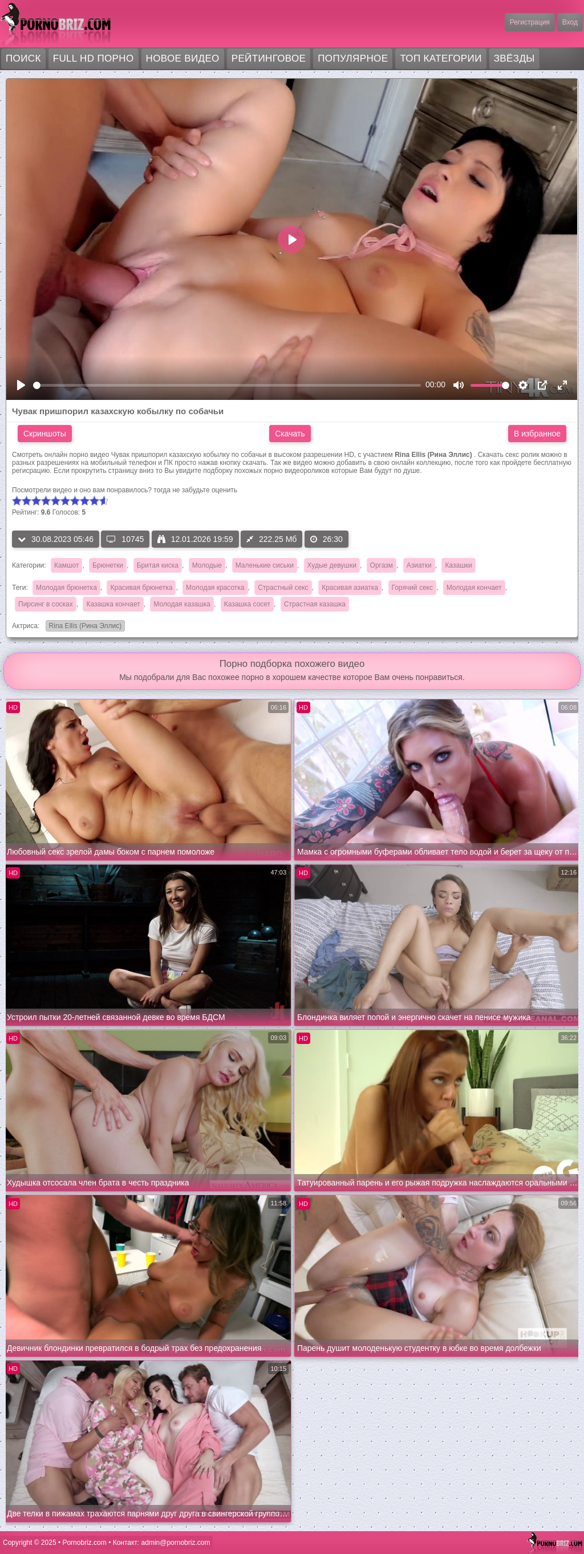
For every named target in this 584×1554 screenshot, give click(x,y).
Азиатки (419, 565)
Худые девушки (331, 565)
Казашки (458, 565)
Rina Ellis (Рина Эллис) (84, 627)
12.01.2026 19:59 (195, 539)
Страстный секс (283, 588)
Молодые (207, 565)
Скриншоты (44, 433)
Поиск (23, 58)
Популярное (353, 58)
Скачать (290, 433)
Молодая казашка (181, 604)
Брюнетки (107, 565)
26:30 (326, 539)
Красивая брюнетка (141, 588)
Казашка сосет (247, 604)
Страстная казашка (315, 604)
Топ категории (440, 58)
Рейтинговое (269, 58)
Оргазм (381, 565)
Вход (570, 22)
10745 (125, 539)
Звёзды (514, 58)
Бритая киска (158, 565)
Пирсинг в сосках (45, 604)
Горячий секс (412, 588)
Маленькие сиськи (265, 565)
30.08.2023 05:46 (56, 539)
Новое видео (183, 58)
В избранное (537, 433)
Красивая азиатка (350, 588)
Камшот (66, 565)
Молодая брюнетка (66, 588)
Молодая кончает (474, 588)
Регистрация (530, 22)
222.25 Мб (271, 539)
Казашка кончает (113, 604)
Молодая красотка (215, 588)
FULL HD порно (93, 58)
